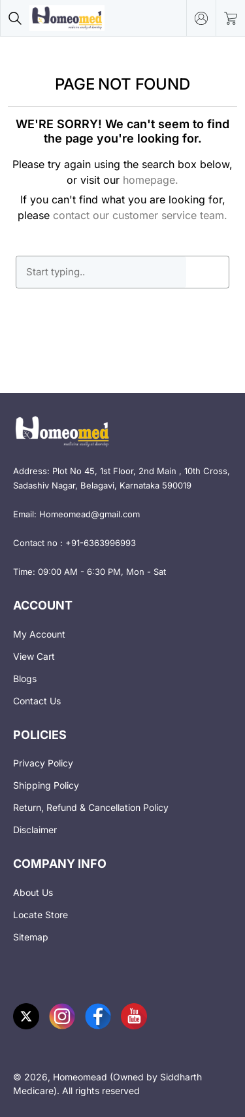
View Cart (34, 656)
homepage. (150, 179)
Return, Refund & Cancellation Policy (91, 807)
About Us (33, 892)
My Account (39, 634)
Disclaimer (35, 829)
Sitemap (30, 936)
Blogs (25, 678)
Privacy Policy (43, 762)
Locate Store (40, 914)
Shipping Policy (46, 785)
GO (208, 272)
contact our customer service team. (140, 215)
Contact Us (37, 700)
